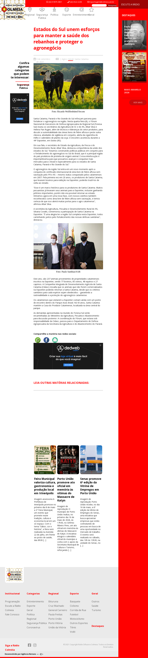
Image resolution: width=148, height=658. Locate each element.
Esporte (66, 14)
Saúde (95, 605)
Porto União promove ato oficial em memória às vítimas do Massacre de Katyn (66, 489)
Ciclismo (74, 605)
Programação (12, 601)
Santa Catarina (81, 59)
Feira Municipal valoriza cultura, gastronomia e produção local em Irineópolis (45, 485)
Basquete (75, 601)
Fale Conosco (12, 614)
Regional (30, 14)
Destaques (98, 625)
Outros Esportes (79, 622)
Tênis (73, 627)
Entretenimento (81, 14)
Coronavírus (33, 627)
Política (54, 14)
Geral (91, 14)
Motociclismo (77, 618)
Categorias (33, 593)
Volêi (72, 631)
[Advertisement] (68, 420)
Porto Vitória (55, 622)
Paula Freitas (55, 614)
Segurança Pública (42, 16)
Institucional (12, 593)
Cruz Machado (56, 605)
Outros (95, 601)
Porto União (55, 618)
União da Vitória (57, 627)
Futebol (74, 614)
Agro (64, 59)
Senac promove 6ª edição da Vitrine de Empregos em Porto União (90, 485)
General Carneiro (57, 609)
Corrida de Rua (78, 609)
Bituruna (53, 601)
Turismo (96, 609)
